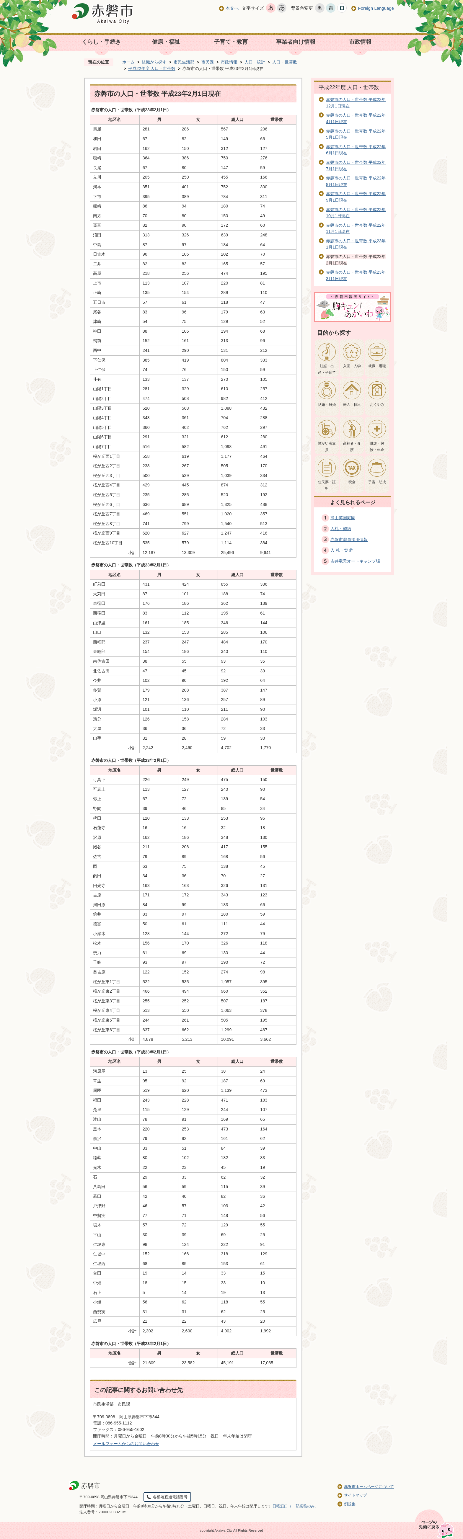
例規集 (350, 1504)
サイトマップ (355, 1495)
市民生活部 (184, 62)
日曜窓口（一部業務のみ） (296, 1506)
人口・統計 (254, 62)
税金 (352, 482)
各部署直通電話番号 (170, 1497)
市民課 (207, 62)
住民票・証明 (327, 485)
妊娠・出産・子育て (327, 369)
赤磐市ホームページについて (369, 1486)
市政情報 (360, 42)
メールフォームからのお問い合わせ (126, 1443)
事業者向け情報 (295, 42)
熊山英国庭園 (342, 517)
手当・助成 (377, 482)
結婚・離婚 (327, 404)
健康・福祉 (166, 42)
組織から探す (154, 62)
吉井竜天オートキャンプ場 (355, 561)
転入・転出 (352, 404)
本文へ (232, 8)
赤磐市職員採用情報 (349, 539)
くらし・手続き (101, 42)
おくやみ (377, 404)
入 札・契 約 (341, 550)
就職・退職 (377, 366)
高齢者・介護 (352, 447)
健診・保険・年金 (377, 447)
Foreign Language (376, 8)
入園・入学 (352, 366)
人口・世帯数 (284, 62)
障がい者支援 (327, 447)
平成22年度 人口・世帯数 (151, 68)
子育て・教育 (231, 42)
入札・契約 (340, 528)
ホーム (128, 62)
